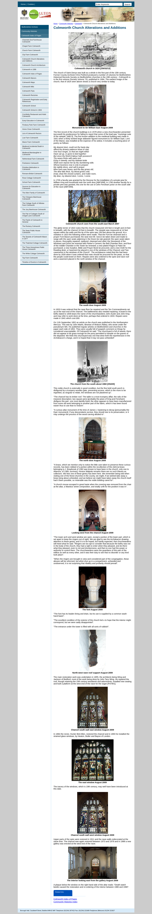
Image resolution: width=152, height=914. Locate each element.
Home (23, 4)
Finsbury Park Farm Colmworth (33, 125)
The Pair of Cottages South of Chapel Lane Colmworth (33, 215)
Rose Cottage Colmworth (31, 178)
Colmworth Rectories (30, 95)
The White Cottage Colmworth (33, 254)
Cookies (30, 4)
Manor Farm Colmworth (31, 142)
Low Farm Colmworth (30, 138)
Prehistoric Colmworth (30, 163)
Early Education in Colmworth (33, 121)
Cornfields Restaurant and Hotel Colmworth (34, 115)
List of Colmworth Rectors (31, 133)
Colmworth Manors (29, 78)
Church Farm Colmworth (31, 50)
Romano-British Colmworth (32, 174)
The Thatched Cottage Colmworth (34, 243)
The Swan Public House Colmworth (31, 231)
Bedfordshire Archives (30, 27)
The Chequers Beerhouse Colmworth (31, 198)
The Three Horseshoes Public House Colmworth (33, 248)
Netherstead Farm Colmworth (33, 159)
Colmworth (78, 23)
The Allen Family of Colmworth (33, 193)
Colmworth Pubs (28, 91)
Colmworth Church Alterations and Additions (33, 60)
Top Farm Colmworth (30, 258)
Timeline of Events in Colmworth (34, 262)
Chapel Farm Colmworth (31, 46)
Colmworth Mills (28, 87)
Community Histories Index (65, 902)
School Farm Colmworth (31, 182)
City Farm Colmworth (30, 55)
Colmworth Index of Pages (31, 36)
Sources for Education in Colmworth (31, 187)
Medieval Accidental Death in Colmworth (33, 147)
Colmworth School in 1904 (32, 110)
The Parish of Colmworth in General (32, 221)
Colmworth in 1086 (29, 69)
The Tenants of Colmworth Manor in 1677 (34, 238)
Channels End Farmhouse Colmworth (32, 41)
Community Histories (66, 23)
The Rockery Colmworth (31, 226)
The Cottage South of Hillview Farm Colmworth (33, 204)
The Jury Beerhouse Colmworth (34, 209)
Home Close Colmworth (31, 129)
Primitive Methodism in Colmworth (30, 168)
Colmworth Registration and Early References (34, 100)
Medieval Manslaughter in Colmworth (31, 154)
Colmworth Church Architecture (33, 65)
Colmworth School (29, 106)
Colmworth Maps (28, 82)
